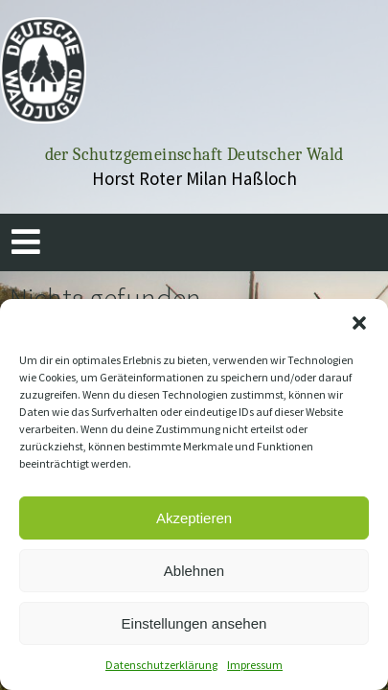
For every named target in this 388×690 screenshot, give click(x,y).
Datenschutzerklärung (161, 664)
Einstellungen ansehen (194, 623)
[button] (359, 323)
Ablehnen (194, 571)
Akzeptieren (194, 518)
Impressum (255, 664)
